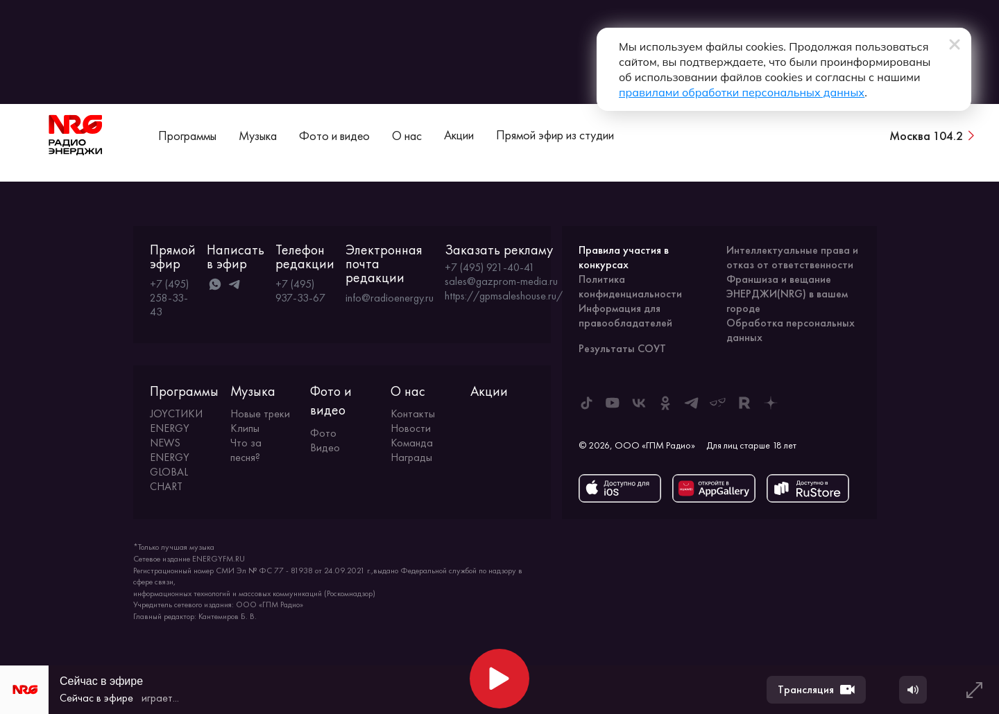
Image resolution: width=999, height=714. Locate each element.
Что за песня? (246, 449)
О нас (407, 135)
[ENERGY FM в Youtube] (612, 402)
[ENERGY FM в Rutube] (744, 402)
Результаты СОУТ (622, 348)
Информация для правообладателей (625, 315)
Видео (325, 447)
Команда (412, 442)
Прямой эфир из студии (555, 135)
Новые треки (260, 413)
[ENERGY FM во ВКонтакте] (639, 402)
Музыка (258, 135)
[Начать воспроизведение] (499, 678)
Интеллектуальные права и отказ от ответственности (792, 257)
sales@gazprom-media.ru (501, 281)
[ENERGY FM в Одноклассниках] (665, 402)
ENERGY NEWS (169, 435)
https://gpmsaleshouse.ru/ (504, 296)
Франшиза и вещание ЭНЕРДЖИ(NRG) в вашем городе (787, 293)
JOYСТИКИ (176, 413)
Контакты (413, 413)
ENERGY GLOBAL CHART (169, 472)
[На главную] (75, 135)
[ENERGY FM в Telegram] (691, 402)
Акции (459, 135)
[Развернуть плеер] (974, 690)
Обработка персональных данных (790, 330)
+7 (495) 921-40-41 (490, 267)
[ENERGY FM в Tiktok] (586, 402)
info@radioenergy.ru (389, 297)
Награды (411, 457)
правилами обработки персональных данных (741, 92)
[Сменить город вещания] (933, 135)
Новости (411, 428)
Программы (187, 135)
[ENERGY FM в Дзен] (770, 402)
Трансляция (816, 689)
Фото (323, 433)
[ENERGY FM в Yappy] (718, 402)
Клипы (244, 428)
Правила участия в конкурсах (624, 257)
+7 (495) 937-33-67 (300, 291)
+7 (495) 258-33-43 (169, 298)
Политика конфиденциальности (630, 286)
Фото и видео (334, 135)
